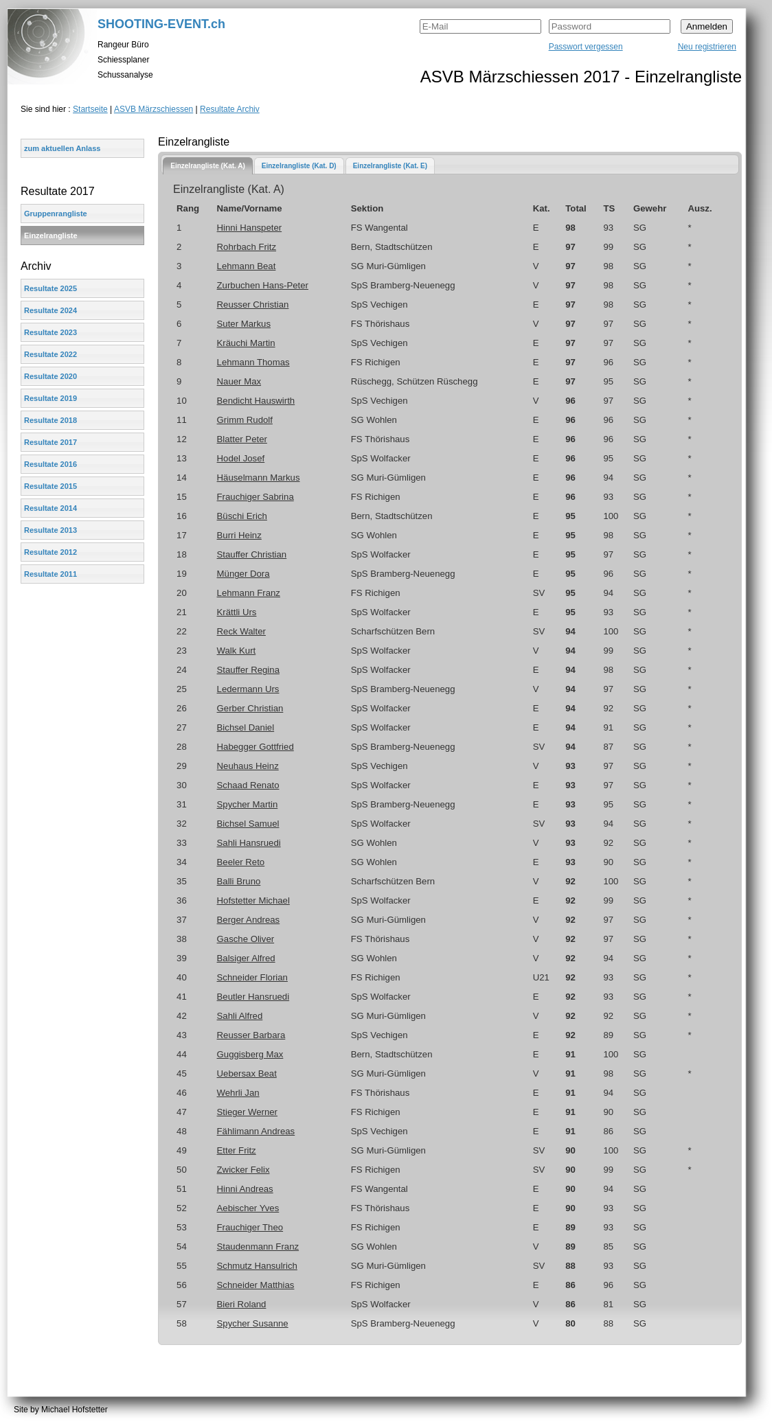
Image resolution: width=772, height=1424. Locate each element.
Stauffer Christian (252, 554)
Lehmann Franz (248, 593)
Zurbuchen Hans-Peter (262, 285)
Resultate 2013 (50, 530)
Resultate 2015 (50, 486)
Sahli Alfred (240, 1016)
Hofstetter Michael (253, 900)
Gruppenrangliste (55, 213)
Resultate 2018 (50, 420)
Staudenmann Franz (258, 1246)
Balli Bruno (239, 881)
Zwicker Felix (243, 1169)
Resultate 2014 (50, 508)
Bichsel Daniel (246, 727)
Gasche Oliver (246, 939)
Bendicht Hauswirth (256, 400)
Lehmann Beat (246, 266)
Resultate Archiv (230, 109)
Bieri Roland (241, 1304)
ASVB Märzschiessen (153, 109)
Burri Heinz (239, 535)
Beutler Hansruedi (253, 996)
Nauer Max (239, 381)
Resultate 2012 (50, 552)
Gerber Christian (250, 708)
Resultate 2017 (50, 442)
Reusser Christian (253, 304)
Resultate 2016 (50, 464)
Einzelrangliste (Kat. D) (299, 166)
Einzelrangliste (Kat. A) (207, 166)
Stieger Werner (247, 1112)
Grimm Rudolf (245, 420)
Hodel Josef (241, 458)
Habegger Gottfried (255, 747)
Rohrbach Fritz (246, 247)
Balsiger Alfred (246, 958)
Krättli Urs (237, 612)
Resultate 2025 (50, 288)
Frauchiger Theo (250, 1227)
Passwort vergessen (586, 46)
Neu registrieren (707, 46)
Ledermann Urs (248, 689)
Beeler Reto (241, 862)
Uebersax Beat (247, 1073)
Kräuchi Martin (246, 343)
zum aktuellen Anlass (62, 148)
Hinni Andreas (245, 1189)
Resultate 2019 (50, 398)
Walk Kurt (236, 650)
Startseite (90, 109)
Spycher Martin (247, 804)
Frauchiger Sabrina (255, 497)
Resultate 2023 (50, 332)
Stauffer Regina (248, 670)
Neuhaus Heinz (248, 766)
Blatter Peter (242, 439)
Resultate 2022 (50, 354)
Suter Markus (244, 324)
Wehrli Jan (238, 1093)
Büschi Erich (242, 516)
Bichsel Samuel (248, 823)
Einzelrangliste (51, 235)
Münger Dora (243, 574)
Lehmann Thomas (253, 362)
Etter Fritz (236, 1150)
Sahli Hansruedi (249, 843)
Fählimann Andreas (256, 1131)
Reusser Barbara (251, 1035)
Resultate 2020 (50, 376)
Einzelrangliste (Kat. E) (390, 166)
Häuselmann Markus (258, 477)
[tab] (208, 165)
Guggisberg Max (250, 1054)
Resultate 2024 (50, 310)
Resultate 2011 (50, 574)
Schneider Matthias (256, 1285)
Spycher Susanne (252, 1323)
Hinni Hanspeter (249, 227)
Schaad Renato (248, 785)
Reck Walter (241, 631)
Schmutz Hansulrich (257, 1266)
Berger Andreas (248, 920)
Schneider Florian (252, 977)
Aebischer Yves (248, 1208)
